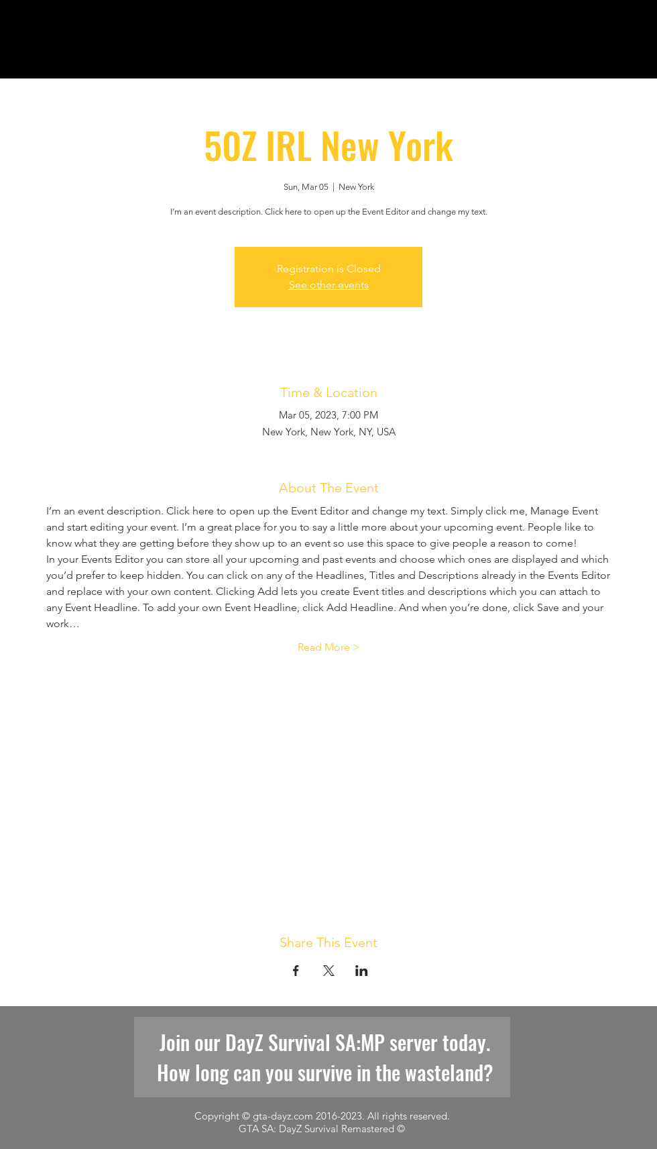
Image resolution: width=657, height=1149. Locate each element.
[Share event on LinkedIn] (361, 970)
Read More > (329, 647)
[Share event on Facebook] (296, 970)
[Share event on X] (328, 970)
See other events (329, 284)
